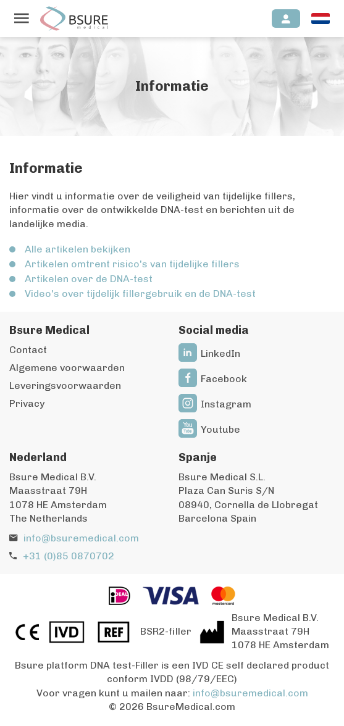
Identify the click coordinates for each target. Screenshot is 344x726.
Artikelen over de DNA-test (89, 279)
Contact (28, 350)
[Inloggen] (286, 18)
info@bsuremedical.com (81, 538)
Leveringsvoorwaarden (65, 385)
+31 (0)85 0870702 (68, 556)
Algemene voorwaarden (67, 367)
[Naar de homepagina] (74, 18)
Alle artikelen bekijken (77, 249)
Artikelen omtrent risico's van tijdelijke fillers (132, 264)
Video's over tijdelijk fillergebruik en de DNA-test (140, 293)
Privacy (26, 403)
